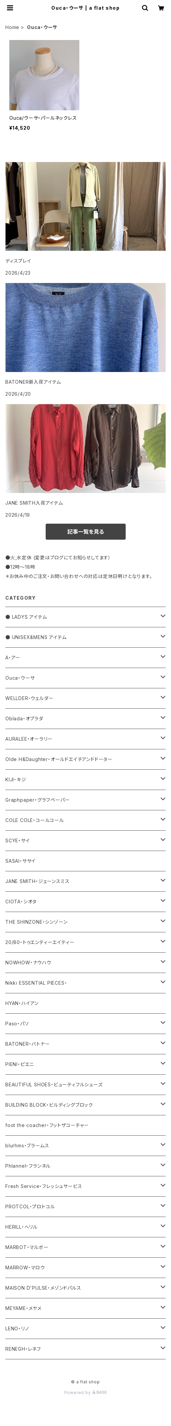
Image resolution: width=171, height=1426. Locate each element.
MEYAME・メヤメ (23, 1308)
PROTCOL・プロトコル (30, 1206)
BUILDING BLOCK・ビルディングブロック (49, 1105)
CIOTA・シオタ (21, 901)
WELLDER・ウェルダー (29, 698)
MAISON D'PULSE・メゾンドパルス (43, 1288)
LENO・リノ (17, 1328)
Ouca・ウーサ (20, 678)
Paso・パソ (17, 1023)
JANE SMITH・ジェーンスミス (37, 881)
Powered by (85, 1392)
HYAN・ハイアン (22, 1003)
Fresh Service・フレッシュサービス (43, 1186)
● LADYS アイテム (26, 617)
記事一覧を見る (85, 531)
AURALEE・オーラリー (28, 739)
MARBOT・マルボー (27, 1247)
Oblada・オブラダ (24, 718)
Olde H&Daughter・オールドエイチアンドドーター (59, 759)
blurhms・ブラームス (27, 1145)
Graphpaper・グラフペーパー (37, 800)
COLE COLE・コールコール (34, 820)
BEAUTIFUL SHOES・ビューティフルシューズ (54, 1084)
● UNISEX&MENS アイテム (35, 637)
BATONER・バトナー (27, 1044)
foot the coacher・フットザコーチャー (47, 1125)
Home (12, 27)
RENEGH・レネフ (23, 1349)
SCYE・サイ (17, 840)
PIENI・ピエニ (19, 1064)
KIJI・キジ (15, 779)
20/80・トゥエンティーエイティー (39, 942)
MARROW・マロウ (25, 1267)
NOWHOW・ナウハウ (28, 962)
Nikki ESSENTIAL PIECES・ (36, 983)
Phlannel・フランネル (28, 1166)
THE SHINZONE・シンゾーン (36, 922)
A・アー (12, 657)
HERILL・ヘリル (21, 1227)
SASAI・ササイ (20, 861)
